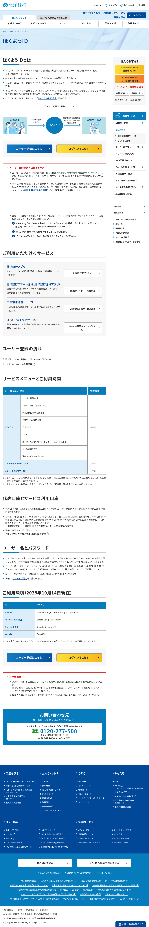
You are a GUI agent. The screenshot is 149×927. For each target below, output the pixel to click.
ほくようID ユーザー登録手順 (20, 364)
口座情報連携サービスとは (82, 308)
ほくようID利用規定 (47, 98)
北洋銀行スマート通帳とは (82, 290)
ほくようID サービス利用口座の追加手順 (28, 533)
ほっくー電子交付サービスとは (82, 328)
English (97, 5)
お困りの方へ (120, 100)
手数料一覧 (135, 93)
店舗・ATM (120, 93)
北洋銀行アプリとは (82, 273)
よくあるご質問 (20, 578)
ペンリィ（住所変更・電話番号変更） (33, 190)
